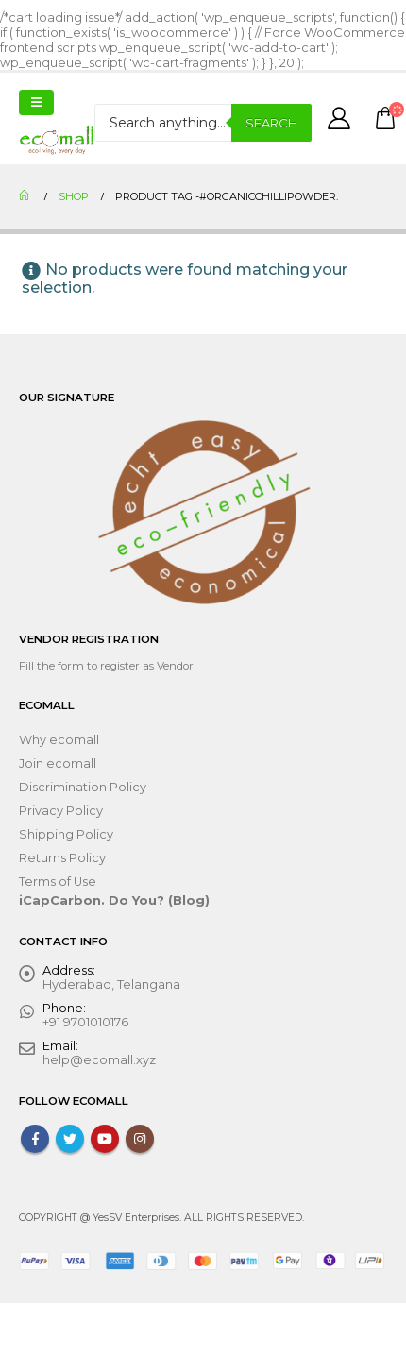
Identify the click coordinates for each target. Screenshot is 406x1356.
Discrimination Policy (82, 787)
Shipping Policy (66, 834)
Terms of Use (57, 881)
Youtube (105, 1139)
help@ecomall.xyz (99, 1060)
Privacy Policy (61, 811)
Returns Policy (62, 858)
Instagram (140, 1139)
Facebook (35, 1139)
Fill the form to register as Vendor (106, 665)
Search (271, 122)
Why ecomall (59, 740)
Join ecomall (57, 763)
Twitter (70, 1139)
